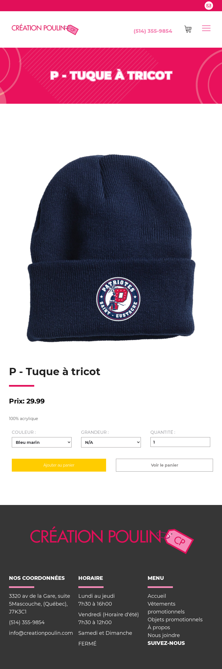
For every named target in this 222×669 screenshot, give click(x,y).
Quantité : (162, 432)
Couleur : (24, 432)
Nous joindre (164, 635)
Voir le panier (164, 465)
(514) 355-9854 (153, 31)
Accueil (157, 596)
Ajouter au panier (59, 465)
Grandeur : (95, 432)
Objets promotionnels (175, 620)
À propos (159, 627)
